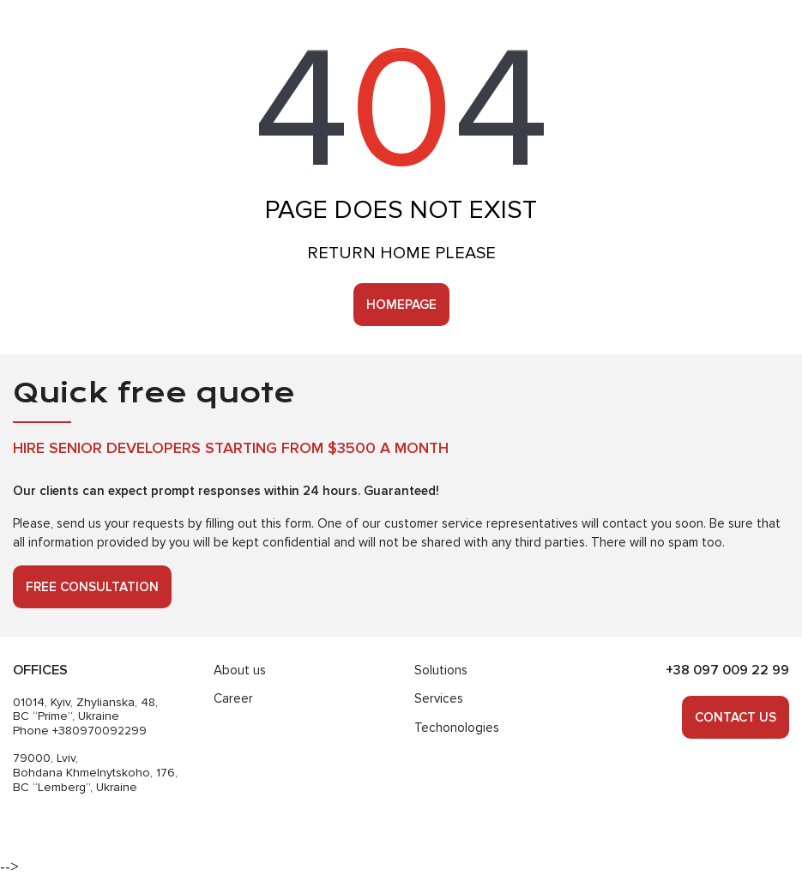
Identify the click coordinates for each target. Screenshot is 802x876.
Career (233, 698)
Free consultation (92, 587)
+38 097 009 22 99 (727, 670)
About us (240, 670)
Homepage (401, 304)
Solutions (440, 670)
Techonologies (456, 727)
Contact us (735, 717)
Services (438, 698)
